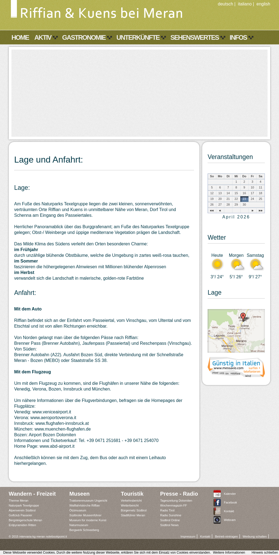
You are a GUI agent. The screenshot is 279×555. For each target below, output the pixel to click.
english (263, 4)
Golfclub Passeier (20, 515)
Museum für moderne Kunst (88, 520)
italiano (245, 4)
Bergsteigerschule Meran (25, 520)
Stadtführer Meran (133, 515)
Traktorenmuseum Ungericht (88, 500)
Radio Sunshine (170, 515)
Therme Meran (18, 500)
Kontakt (229, 511)
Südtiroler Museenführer (85, 515)
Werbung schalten (254, 536)
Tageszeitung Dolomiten (176, 500)
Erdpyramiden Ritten (22, 525)
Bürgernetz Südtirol (134, 510)
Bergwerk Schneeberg (84, 530)
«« (212, 210)
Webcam (230, 520)
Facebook (230, 502)
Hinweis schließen (265, 552)
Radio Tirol (167, 510)
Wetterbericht (130, 505)
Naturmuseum (78, 525)
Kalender (230, 493)
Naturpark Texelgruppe (24, 505)
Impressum (187, 536)
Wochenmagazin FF (173, 505)
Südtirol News (169, 525)
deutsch (225, 4)
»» (261, 210)
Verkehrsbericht (131, 500)
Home (20, 37)
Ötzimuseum (77, 510)
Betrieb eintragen (226, 536)
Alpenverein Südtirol (22, 510)
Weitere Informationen (229, 552)
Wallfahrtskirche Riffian (84, 505)
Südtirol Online (170, 520)
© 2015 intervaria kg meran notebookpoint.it (38, 536)
